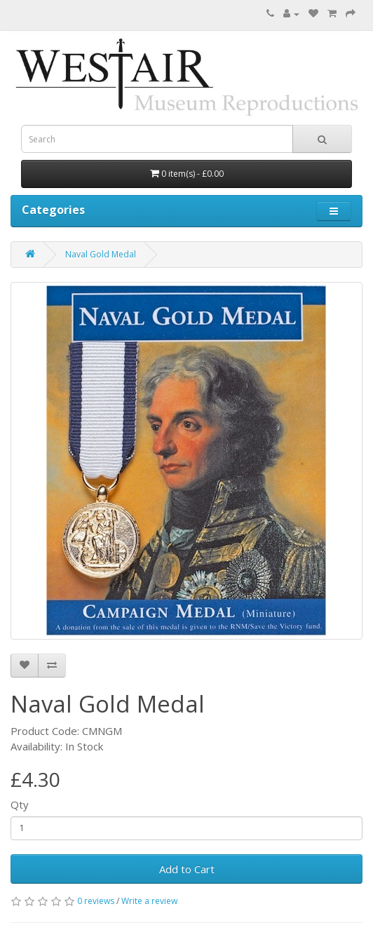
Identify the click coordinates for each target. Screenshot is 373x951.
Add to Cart (187, 869)
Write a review (149, 901)
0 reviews (95, 901)
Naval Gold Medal (100, 254)
